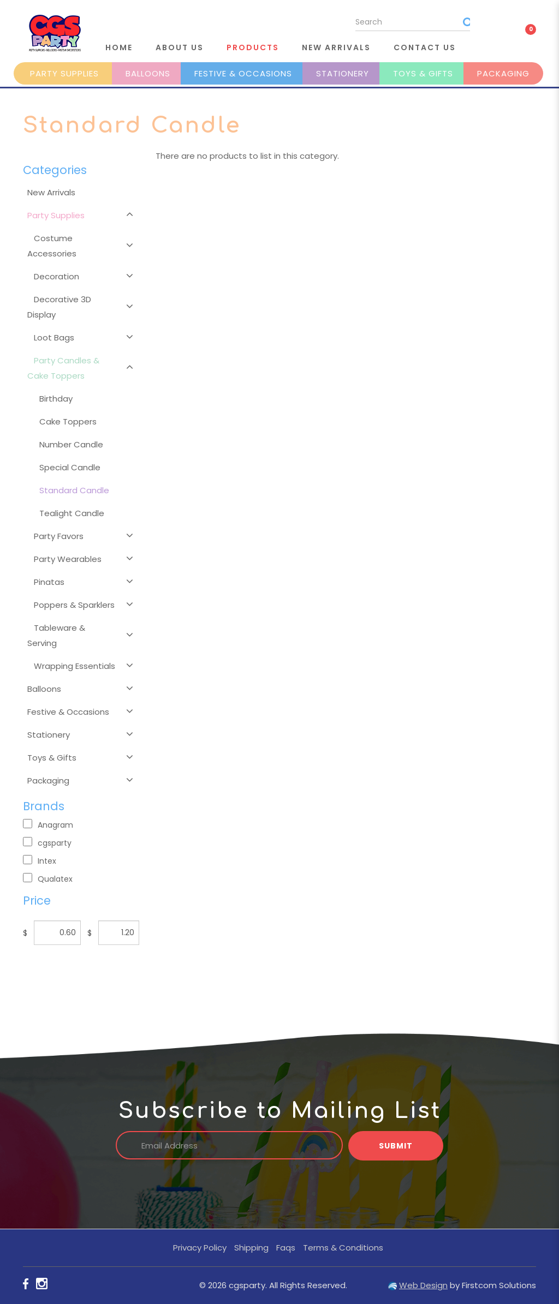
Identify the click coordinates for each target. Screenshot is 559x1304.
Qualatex (48, 878)
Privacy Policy (200, 1247)
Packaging (503, 73)
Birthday (56, 398)
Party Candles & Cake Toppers (63, 368)
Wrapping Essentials (74, 666)
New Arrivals (51, 192)
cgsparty (47, 842)
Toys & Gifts (423, 73)
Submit (396, 1145)
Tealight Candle (71, 513)
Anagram (48, 824)
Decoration (56, 276)
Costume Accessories (51, 245)
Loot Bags (54, 337)
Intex (39, 860)
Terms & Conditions (343, 1247)
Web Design (423, 1285)
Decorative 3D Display (59, 307)
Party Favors (59, 536)
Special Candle (69, 467)
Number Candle (71, 444)
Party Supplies (64, 73)
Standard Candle (74, 490)
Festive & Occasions (243, 73)
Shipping (251, 1247)
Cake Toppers (68, 421)
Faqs (285, 1247)
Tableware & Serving (56, 635)
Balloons (148, 73)
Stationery (342, 73)
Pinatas (49, 582)
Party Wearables (68, 559)
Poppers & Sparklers (74, 605)
